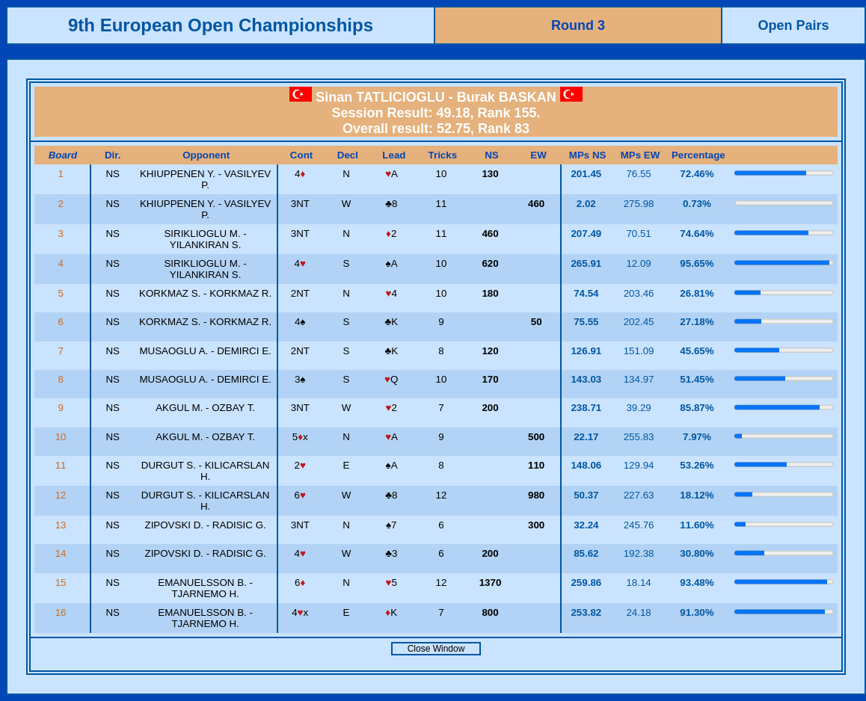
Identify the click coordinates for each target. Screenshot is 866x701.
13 (62, 525)
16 (62, 612)
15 (62, 582)
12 (62, 495)
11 (62, 465)
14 (62, 553)
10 (62, 436)
